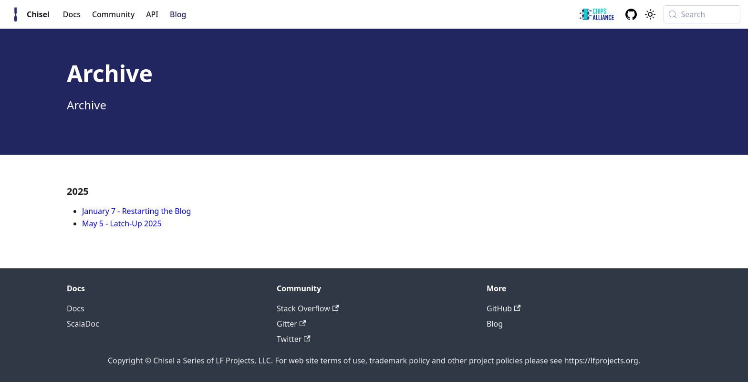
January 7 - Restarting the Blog (136, 211)
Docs (72, 14)
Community (113, 14)
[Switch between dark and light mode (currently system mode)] (650, 14)
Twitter (294, 339)
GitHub (503, 308)
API (152, 14)
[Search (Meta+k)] (702, 14)
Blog (178, 14)
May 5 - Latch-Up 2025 (122, 223)
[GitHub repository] (631, 14)
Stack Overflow (308, 308)
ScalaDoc (83, 323)
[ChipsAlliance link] (597, 14)
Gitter (291, 323)
